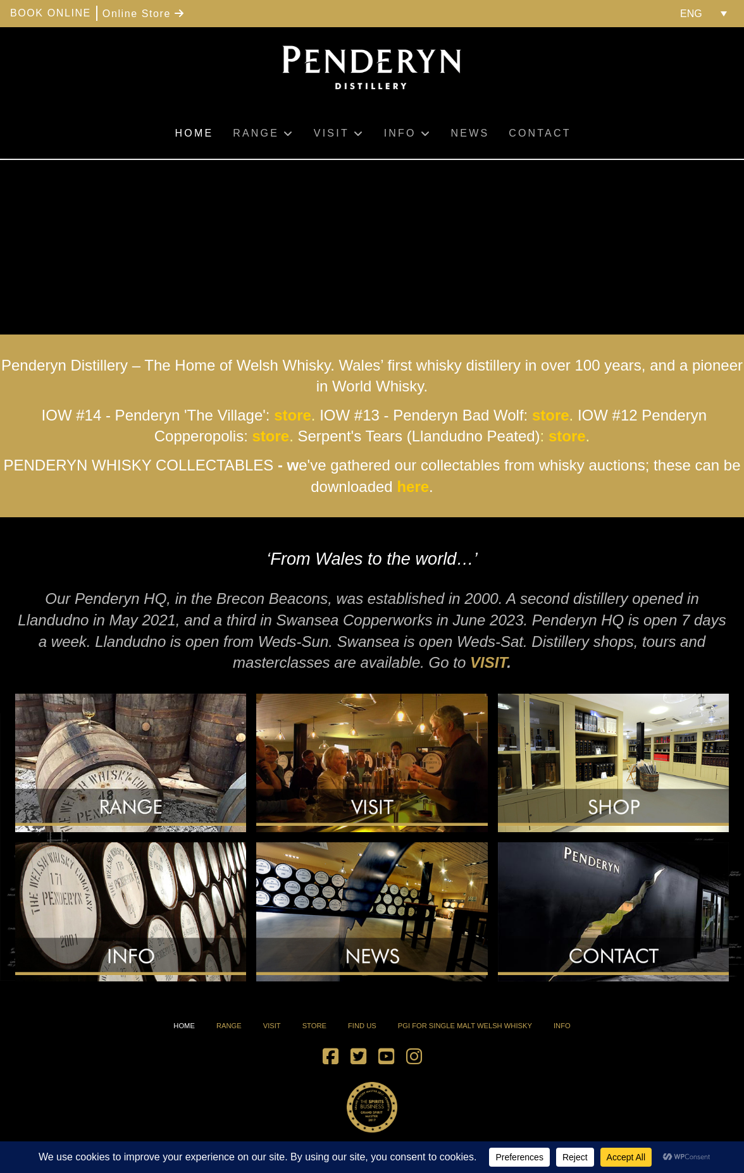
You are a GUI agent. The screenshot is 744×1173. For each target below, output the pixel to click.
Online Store (143, 13)
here (413, 486)
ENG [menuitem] (691, 13)
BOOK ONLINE (50, 13)
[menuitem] (703, 13)
